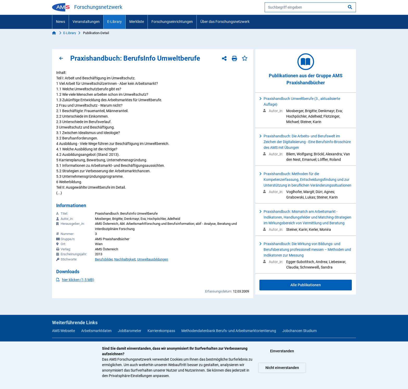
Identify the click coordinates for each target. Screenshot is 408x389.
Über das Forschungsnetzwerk (225, 22)
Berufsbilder (104, 259)
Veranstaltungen (86, 22)
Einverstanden (282, 351)
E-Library (114, 22)
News (60, 22)
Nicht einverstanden (282, 368)
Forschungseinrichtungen (172, 22)
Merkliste (136, 22)
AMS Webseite (63, 331)
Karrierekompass (161, 331)
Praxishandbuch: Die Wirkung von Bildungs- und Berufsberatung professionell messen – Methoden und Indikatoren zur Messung (307, 249)
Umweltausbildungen (152, 259)
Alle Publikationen (305, 285)
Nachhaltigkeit (125, 259)
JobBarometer (129, 331)
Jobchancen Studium (299, 331)
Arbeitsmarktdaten (96, 331)
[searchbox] (310, 7)
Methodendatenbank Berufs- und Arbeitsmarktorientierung (228, 331)
